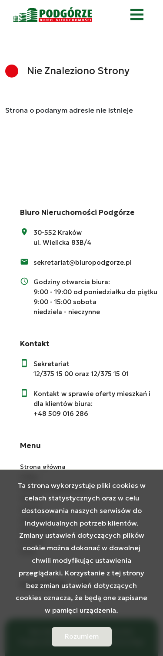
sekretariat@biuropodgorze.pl (82, 262)
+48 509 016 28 (58, 413)
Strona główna (43, 467)
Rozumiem (82, 636)
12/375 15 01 (110, 374)
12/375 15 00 (53, 374)
